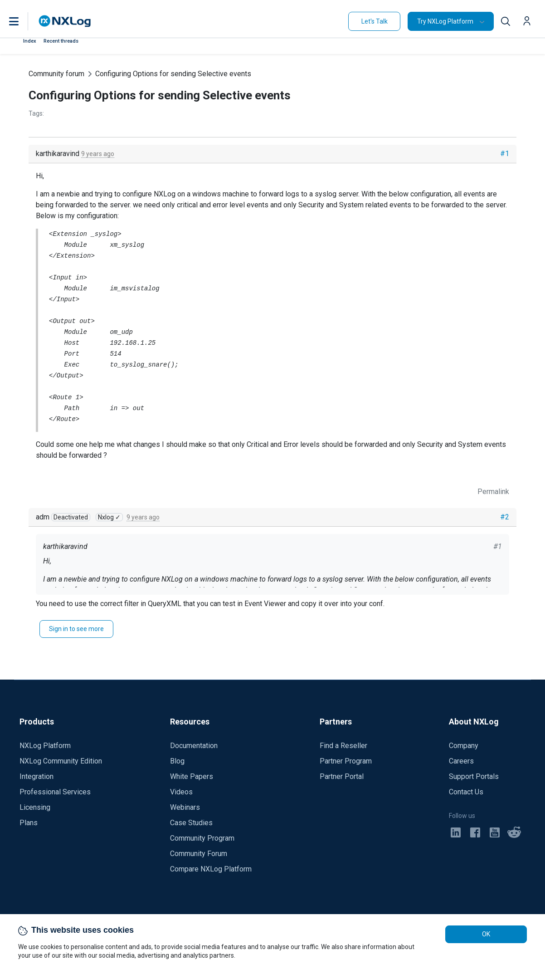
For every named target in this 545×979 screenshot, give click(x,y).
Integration (36, 776)
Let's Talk (374, 21)
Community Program (202, 838)
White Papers (191, 776)
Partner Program (346, 761)
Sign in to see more (76, 628)
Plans (28, 822)
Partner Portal (342, 776)
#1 (504, 153)
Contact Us (466, 792)
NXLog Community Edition (60, 761)
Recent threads (61, 41)
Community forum (56, 73)
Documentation (194, 745)
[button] (23, 21)
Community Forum (198, 853)
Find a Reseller (343, 745)
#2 (504, 517)
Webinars (185, 807)
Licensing (34, 807)
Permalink (493, 491)
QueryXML (164, 603)
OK (486, 934)
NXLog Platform (45, 745)
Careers (461, 761)
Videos (181, 792)
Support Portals (474, 776)
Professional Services (55, 792)
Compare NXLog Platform (211, 869)
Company (463, 745)
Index (29, 41)
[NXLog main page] (64, 21)
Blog (177, 761)
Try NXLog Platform (445, 21)
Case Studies (191, 822)
